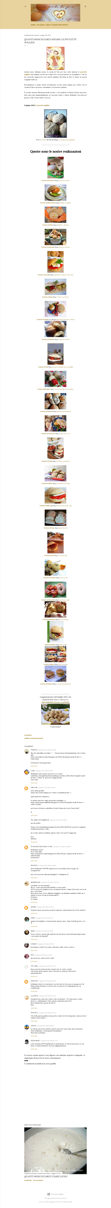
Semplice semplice (65, 203)
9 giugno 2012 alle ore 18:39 (45, 1025)
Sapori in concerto (64, 247)
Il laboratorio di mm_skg (64, 505)
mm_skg (34, 966)
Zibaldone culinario (63, 225)
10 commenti (38, 1180)
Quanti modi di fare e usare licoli (45, 1176)
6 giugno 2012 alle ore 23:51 (43, 955)
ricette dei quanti (36, 738)
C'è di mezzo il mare (62, 297)
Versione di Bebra (49, 644)
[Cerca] (85, 6)
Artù (32, 955)
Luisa (33, 771)
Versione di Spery (48, 664)
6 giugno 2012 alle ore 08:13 (47, 787)
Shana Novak (62, 1198)
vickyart (34, 944)
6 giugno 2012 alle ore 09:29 (50, 882)
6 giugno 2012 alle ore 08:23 (62, 846)
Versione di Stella (47, 483)
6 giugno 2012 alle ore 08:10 (44, 770)
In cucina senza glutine (66, 140)
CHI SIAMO (41, 25)
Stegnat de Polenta (64, 339)
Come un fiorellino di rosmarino (63, 389)
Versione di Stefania (49, 619)
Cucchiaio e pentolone (63, 461)
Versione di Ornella (44, 275)
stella (33, 918)
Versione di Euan (49, 528)
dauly (33, 931)
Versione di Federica (47, 180)
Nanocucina (63, 644)
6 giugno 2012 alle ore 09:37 (45, 907)
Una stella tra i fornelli (62, 483)
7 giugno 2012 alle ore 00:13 (47, 966)
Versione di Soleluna (48, 339)
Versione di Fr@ (43, 367)
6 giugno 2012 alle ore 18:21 (46, 944)
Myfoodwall (35, 1041)
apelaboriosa (35, 882)
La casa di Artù (62, 555)
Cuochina (34, 996)
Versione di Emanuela (48, 600)
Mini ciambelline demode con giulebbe (55, 702)
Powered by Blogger (55, 1194)
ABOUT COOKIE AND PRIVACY (57, 25)
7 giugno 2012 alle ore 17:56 (47, 996)
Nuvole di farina (63, 619)
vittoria (33, 1026)
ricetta (43, 140)
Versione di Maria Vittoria (48, 203)
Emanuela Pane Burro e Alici (41, 846)
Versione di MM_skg (46, 505)
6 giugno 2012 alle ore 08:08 (47, 750)
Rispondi (34, 766)
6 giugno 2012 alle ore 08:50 (47, 865)
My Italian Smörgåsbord (63, 411)
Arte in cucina (63, 577)
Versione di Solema (46, 684)
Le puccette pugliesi (42, 105)
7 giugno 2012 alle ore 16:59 (47, 981)
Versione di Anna (47, 297)
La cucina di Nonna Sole (63, 684)
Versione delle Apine (44, 389)
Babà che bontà (63, 664)
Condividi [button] (27, 735)
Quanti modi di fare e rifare (65, 319)
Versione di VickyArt (49, 577)
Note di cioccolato (64, 180)
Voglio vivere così (64, 433)
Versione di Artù (49, 555)
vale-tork (34, 787)
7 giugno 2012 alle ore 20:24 (47, 1013)
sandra (33, 907)
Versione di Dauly (46, 461)
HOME (33, 25)
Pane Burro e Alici (64, 600)
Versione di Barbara (46, 411)
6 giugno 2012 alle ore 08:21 (58, 820)
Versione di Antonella (47, 247)
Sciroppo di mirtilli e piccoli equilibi (62, 367)
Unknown (34, 981)
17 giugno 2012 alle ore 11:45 (48, 1040)
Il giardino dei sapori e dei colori (63, 275)
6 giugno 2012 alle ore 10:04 (44, 918)
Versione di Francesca (48, 433)
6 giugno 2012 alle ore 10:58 (44, 931)
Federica (34, 750)
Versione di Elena (47, 225)
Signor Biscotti (62, 528)
